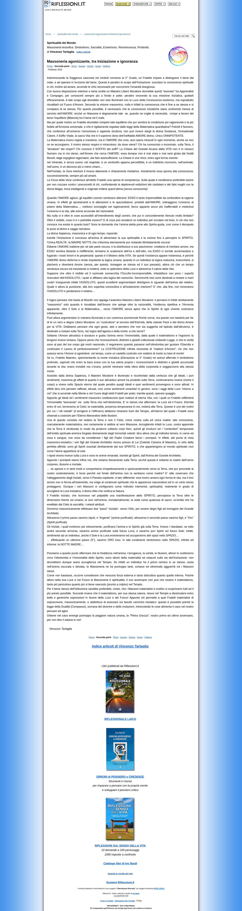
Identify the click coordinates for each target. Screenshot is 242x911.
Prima (50, 66)
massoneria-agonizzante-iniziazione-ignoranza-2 (107, 34)
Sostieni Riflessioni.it (120, 882)
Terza (74, 66)
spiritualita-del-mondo (67, 34)
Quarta (81, 66)
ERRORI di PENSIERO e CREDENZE (120, 776)
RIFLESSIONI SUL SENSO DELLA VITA (120, 845)
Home (48, 34)
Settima (106, 66)
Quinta (90, 66)
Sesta (98, 66)
